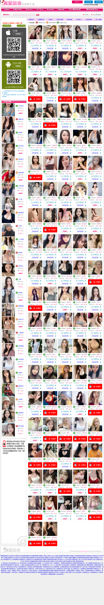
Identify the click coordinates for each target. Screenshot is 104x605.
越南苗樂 (21, 172)
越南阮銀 (69, 328)
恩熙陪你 (69, 511)
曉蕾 (83, 197)
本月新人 (79, 19)
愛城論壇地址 (80, 561)
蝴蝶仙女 (21, 119)
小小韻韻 (21, 239)
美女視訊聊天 (12, 563)
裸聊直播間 (90, 568)
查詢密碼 (98, 2)
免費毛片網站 (42, 561)
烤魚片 (54, 354)
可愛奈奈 (69, 41)
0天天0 (99, 67)
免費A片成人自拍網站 (75, 572)
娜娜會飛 (39, 407)
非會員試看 (35, 48)
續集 (38, 67)
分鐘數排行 (41, 19)
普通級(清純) (63, 22)
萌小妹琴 (39, 485)
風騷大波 (99, 354)
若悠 (98, 459)
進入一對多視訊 (50, 71)
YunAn (83, 41)
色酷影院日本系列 (53, 572)
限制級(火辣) (42, 22)
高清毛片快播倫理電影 (31, 561)
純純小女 (99, 171)
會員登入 (77, 2)
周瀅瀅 (84, 407)
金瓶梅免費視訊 (25, 556)
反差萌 (20, 399)
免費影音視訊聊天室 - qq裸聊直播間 (64, 570)
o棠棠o (99, 41)
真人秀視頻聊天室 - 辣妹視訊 (24, 567)
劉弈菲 (54, 197)
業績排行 (31, 19)
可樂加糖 (39, 250)
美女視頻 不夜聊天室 (15, 556)
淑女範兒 (39, 433)
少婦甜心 (39, 459)
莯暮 (53, 459)
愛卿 (68, 433)
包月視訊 (16, 557)
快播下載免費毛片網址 (69, 561)
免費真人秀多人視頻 (44, 556)
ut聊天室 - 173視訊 (19, 565)
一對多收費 (88, 19)
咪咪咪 (20, 252)
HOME (87, 14)
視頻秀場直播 (79, 556)
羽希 (38, 93)
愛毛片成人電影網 (95, 559)
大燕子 (20, 226)
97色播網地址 (93, 572)
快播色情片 (75, 559)
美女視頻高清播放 (24, 557)
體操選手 (21, 159)
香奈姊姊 (69, 276)
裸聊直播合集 (4, 556)
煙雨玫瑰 (99, 197)
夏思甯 (54, 41)
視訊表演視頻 (40, 557)
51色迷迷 (100, 572)
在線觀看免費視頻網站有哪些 (85, 557)
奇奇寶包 (21, 359)
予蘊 (19, 279)
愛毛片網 (86, 559)
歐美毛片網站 (50, 561)
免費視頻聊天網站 (52, 559)
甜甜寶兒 (21, 412)
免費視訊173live (98, 557)
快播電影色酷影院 (43, 572)
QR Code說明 (21, 25)
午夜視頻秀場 (58, 557)
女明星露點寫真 (37, 559)
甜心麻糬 (84, 354)
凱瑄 (98, 328)
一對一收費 (98, 19)
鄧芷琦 (99, 407)
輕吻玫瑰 (69, 407)
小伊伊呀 (69, 250)
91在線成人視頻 (63, 572)
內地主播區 (60, 19)
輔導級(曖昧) (52, 22)
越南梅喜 (99, 93)
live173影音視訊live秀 (23, 563)
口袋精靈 (84, 459)
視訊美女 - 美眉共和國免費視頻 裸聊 (42, 570)
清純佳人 (21, 266)
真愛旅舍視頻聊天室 (31, 572)
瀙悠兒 (54, 67)
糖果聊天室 (33, 557)
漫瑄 (38, 41)
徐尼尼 (69, 197)
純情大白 (21, 319)
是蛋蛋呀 (39, 302)
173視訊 (30, 570)
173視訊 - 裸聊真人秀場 (13, 570)
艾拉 (38, 171)
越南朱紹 (54, 224)
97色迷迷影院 (59, 574)
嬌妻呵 (99, 276)
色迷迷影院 (44, 574)
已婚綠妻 (54, 145)
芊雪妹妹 (84, 380)
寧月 (68, 485)
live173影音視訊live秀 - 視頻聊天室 (53, 568)
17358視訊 (65, 557)
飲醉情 (20, 132)
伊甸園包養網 (34, 556)
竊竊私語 (99, 224)
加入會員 (88, 2)
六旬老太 (21, 106)
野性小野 (54, 250)
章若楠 (84, 276)
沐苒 (53, 433)
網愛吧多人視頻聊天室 (26, 559)
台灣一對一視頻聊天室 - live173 (45, 565)
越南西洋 (21, 386)
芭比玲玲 (21, 146)
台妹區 (50, 19)
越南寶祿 (21, 212)
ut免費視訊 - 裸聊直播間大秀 (78, 565)
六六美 (20, 199)
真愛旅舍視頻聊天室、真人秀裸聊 (82, 563)
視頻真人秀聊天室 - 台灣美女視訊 (33, 568)
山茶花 (69, 354)
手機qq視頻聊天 (8, 557)
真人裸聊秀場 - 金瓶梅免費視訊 (60, 567)
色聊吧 (44, 559)
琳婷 (68, 380)
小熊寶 (54, 119)
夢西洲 (69, 302)
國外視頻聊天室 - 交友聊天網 (15, 568)
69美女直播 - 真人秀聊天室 (71, 568)
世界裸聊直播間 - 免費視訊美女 (42, 567)
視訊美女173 (61, 559)
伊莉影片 (72, 556)
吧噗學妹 (99, 511)
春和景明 (84, 485)
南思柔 (84, 145)
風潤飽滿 (21, 346)
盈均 (53, 171)
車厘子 (84, 511)
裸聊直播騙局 (72, 557)
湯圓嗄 (39, 380)
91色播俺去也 (85, 572)
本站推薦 (69, 19)
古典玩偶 (21, 186)
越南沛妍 (69, 459)
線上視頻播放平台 (6, 559)
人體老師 (21, 332)
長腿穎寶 (39, 224)
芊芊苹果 (39, 119)
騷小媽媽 (21, 426)
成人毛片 (81, 559)
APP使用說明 (7, 25)
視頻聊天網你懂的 (64, 556)
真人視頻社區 (94, 556)
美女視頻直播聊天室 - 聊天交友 (79, 567)
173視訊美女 (4, 563)
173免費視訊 (82, 568)
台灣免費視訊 (15, 559)
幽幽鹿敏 (21, 306)
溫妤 (83, 171)
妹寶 (53, 485)
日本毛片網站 (58, 561)
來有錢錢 (84, 302)
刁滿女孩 (99, 119)
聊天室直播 (86, 556)
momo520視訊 (55, 556)
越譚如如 (54, 407)
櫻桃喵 (69, 119)
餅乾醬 (69, 224)
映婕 (98, 485)
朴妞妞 (54, 380)
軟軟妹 (84, 93)
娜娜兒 (39, 511)
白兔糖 (54, 328)
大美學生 (99, 250)
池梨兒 (20, 372)
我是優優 (54, 537)
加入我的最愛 (97, 14)
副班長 (69, 67)
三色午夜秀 (68, 559)
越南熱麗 (39, 145)
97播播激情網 (51, 574)
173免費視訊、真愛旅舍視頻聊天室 (62, 563)
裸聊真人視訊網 (49, 557)
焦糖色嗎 (84, 67)
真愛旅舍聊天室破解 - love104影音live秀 (40, 563)
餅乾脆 (20, 292)
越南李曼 (39, 276)
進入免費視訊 (35, 45)
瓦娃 (98, 433)
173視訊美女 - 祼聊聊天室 (17, 572)
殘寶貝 (39, 197)
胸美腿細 (54, 302)
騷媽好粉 (39, 354)
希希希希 (69, 145)
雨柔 (68, 171)
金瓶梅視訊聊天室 (30, 565)
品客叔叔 (84, 328)
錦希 (53, 511)
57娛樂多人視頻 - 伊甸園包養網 (84, 570)
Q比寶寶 (84, 250)
